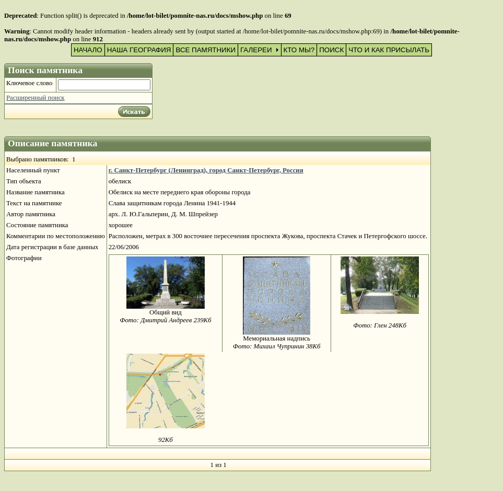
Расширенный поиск (35, 97)
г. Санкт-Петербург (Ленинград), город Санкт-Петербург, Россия (206, 170)
